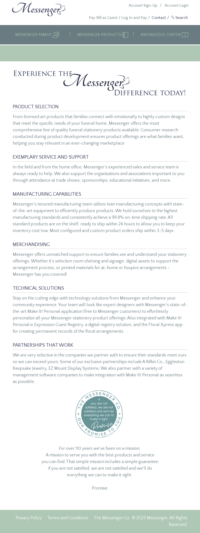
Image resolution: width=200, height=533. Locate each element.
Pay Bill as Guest (103, 17)
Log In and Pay (134, 17)
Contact (159, 17)
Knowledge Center (161, 34)
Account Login (176, 5)
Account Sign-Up (143, 5)
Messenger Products (99, 34)
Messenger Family (33, 34)
